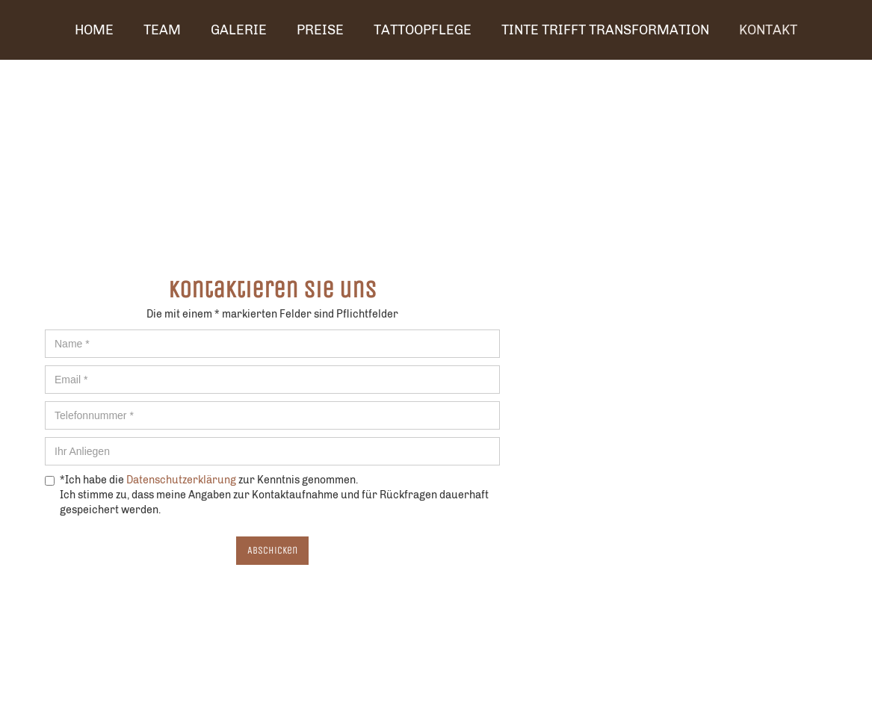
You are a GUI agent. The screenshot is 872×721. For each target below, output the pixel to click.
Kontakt (768, 30)
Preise (320, 30)
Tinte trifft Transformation (605, 30)
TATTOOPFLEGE (422, 30)
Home (94, 30)
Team (162, 30)
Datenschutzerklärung (181, 480)
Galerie (239, 30)
